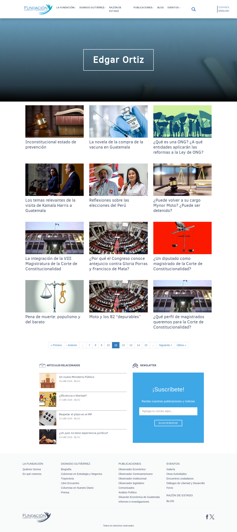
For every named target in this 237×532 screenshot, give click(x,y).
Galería (170, 469)
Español (224, 7)
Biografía (66, 469)
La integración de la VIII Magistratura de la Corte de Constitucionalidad (51, 264)
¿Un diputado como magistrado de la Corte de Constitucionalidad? (177, 264)
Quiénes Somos (32, 469)
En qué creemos (32, 473)
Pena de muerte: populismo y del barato (52, 319)
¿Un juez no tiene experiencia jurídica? (83, 433)
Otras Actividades (176, 473)
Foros (169, 487)
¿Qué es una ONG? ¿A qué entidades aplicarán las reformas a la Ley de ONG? (178, 147)
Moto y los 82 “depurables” (115, 316)
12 (124, 345)
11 (117, 345)
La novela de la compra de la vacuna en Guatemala (116, 144)
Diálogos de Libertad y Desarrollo (185, 483)
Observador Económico (132, 469)
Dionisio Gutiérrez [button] (91, 7)
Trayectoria (67, 478)
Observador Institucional (132, 478)
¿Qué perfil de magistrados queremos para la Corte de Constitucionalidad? (178, 322)
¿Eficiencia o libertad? (73, 396)
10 (109, 345)
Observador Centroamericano (135, 473)
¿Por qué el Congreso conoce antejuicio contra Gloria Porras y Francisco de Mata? (118, 264)
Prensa (65, 492)
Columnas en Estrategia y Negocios (81, 473)
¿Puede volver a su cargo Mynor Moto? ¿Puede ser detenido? (177, 205)
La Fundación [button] (65, 7)
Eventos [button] (173, 7)
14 (139, 345)
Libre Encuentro (70, 483)
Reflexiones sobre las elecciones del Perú (109, 203)
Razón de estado (115, 9)
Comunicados (126, 487)
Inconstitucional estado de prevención (50, 144)
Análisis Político (127, 492)
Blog (160, 7)
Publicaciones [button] (142, 7)
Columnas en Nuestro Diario (77, 487)
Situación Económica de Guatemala (139, 497)
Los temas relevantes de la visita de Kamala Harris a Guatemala (50, 205)
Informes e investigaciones (133, 501)
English (223, 10)
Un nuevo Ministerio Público (76, 377)
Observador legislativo (131, 483)
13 (132, 345)
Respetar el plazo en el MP (75, 414)
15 (147, 345)
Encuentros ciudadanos (179, 478)
